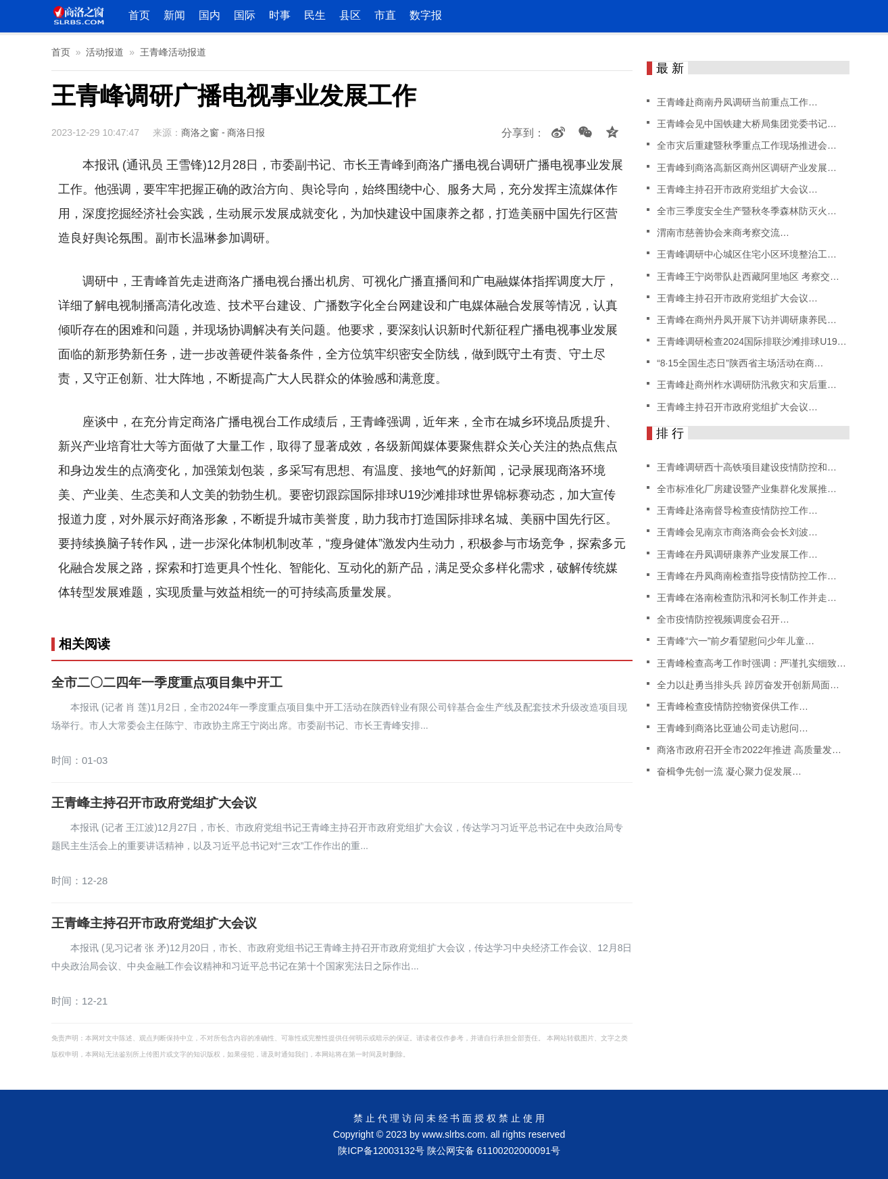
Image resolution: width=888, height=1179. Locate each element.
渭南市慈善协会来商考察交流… (723, 232)
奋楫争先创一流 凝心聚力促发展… (729, 771)
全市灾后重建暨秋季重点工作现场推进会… (747, 145)
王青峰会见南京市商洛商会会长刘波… (737, 532)
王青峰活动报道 (173, 52)
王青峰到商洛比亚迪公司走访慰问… (732, 728)
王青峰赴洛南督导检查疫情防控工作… (737, 510)
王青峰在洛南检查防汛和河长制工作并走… (747, 597)
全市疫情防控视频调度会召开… (723, 619)
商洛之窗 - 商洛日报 (223, 132)
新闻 (174, 15)
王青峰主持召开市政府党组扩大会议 (154, 803)
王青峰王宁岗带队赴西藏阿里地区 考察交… (748, 276)
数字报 (426, 15)
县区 (350, 15)
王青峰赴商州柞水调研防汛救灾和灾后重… (747, 384)
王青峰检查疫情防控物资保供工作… (732, 706)
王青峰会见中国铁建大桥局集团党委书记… (747, 123)
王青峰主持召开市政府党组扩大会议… (737, 189)
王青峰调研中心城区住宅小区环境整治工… (747, 254)
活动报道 (105, 52)
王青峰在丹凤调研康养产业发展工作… (737, 554)
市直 (385, 15)
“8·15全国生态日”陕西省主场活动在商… (740, 363)
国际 (244, 15)
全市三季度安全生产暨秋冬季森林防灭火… (747, 211)
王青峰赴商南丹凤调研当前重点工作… (737, 102)
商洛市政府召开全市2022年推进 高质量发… (749, 749)
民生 (315, 15)
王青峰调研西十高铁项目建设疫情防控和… (747, 467)
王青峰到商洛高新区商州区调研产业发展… (747, 167)
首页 (139, 15)
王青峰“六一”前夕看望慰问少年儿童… (735, 640)
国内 (209, 15)
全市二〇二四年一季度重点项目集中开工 (166, 683)
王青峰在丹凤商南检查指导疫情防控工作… (747, 576)
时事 (280, 15)
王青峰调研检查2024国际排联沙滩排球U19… (752, 341)
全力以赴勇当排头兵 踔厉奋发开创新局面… (748, 684)
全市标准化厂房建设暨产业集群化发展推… (747, 488)
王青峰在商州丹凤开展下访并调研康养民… (747, 319)
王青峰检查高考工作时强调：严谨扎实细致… (751, 663)
